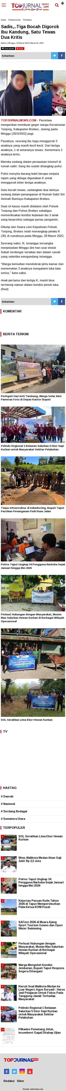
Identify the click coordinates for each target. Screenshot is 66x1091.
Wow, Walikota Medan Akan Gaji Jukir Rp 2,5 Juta (39, 859)
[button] (62, 2)
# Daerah (7, 796)
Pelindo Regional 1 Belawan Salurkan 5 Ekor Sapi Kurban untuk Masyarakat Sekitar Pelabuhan (38, 1012)
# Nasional (8, 803)
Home (3, 20)
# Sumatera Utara (13, 818)
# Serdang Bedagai (14, 811)
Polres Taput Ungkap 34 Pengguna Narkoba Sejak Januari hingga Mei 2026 (41, 882)
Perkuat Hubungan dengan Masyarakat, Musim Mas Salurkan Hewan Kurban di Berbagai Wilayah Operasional (32, 618)
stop (20, 48)
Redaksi (9, 1080)
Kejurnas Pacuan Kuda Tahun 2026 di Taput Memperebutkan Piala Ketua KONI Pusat (39, 904)
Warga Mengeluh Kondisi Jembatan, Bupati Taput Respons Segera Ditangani (41, 968)
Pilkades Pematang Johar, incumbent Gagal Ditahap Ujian (39, 1031)
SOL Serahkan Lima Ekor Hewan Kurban (26, 719)
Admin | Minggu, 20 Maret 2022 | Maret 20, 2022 (22, 43)
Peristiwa (27, 20)
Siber (20, 1080)
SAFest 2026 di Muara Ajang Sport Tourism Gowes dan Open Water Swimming (40, 925)
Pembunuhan (14, 20)
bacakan (8, 48)
